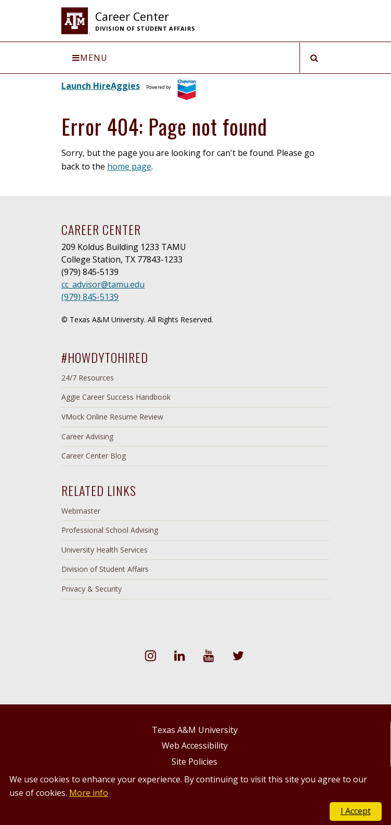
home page (129, 166)
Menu (90, 57)
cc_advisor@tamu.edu (103, 284)
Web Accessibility (195, 745)
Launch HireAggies (100, 85)
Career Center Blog (93, 456)
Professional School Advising (109, 530)
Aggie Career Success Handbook (116, 397)
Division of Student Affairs (105, 569)
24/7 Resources (87, 378)
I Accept (356, 811)
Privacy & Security (91, 589)
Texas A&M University (195, 730)
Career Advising (87, 436)
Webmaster (80, 511)
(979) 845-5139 (90, 297)
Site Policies (194, 761)
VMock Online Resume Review (112, 417)
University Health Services (104, 550)
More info (88, 792)
